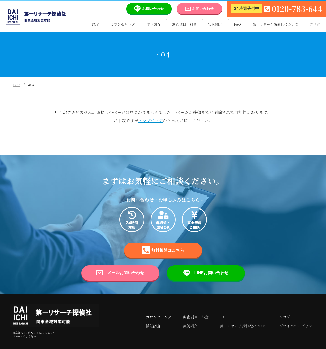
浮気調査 (154, 24)
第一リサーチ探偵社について (275, 24)
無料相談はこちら (163, 250)
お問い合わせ (145, 8)
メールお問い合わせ (120, 273)
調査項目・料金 (184, 24)
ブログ (315, 24)
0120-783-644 (276, 8)
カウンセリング (122, 24)
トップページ (150, 120)
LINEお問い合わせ (205, 273)
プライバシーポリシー (297, 325)
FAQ (237, 24)
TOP (95, 24)
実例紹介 (215, 24)
